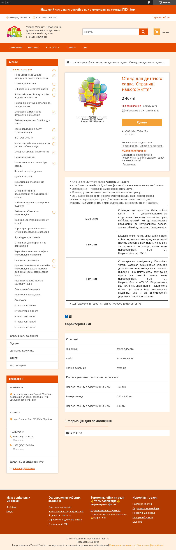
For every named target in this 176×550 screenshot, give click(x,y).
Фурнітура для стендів (27, 237)
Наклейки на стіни (142, 504)
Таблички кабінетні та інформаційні (27, 213)
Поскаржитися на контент (122, 545)
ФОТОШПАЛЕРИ (24, 137)
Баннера (137, 521)
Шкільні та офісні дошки (28, 171)
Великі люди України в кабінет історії (31, 221)
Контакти (52, 47)
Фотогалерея (18, 365)
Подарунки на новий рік (146, 508)
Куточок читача (23, 176)
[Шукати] (143, 31)
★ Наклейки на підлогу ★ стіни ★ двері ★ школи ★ (32, 96)
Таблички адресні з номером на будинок (32, 204)
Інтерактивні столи (25, 327)
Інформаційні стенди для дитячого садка (102, 62)
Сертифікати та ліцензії (24, 335)
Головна (16, 47)
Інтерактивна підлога (26, 311)
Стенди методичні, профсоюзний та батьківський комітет (31, 194)
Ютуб (9, 511)
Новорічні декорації (144, 512)
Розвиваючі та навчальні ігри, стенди (31, 164)
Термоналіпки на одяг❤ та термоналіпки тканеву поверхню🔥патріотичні (109, 514)
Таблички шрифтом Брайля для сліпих (32, 122)
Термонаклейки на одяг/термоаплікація (28, 130)
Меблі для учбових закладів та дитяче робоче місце (32, 145)
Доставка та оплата (22, 350)
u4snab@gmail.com (24, 468)
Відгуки (14, 343)
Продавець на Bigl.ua (88, 542)
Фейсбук (11, 507)
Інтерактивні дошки (25, 305)
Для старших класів (59, 507)
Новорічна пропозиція (27, 260)
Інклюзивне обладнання (28, 294)
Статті (14, 358)
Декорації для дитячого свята (32, 151)
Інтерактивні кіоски (25, 316)
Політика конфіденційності (150, 545)
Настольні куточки (25, 157)
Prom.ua (105, 538)
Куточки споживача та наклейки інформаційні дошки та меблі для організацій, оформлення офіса (32, 270)
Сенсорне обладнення (27, 289)
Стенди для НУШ (58, 524)
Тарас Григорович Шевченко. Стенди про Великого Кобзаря (32, 230)
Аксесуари (20, 300)
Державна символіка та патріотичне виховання (28, 113)
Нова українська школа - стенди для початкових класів (31, 76)
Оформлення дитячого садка (31, 89)
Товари (71, 47)
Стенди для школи (25, 83)
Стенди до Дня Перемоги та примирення (30, 244)
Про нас (34, 47)
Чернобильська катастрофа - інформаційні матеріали (31, 253)
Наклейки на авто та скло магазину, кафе (29, 282)
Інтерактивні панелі (25, 321)
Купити (142, 122)
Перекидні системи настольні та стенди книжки (32, 104)
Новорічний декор (143, 517)
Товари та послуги (21, 69)
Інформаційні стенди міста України (29, 183)
